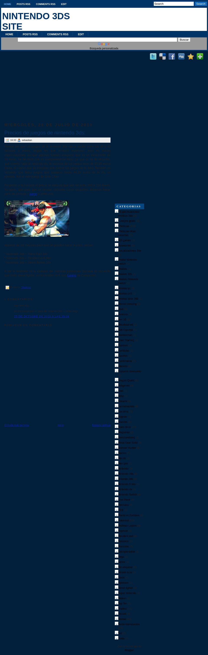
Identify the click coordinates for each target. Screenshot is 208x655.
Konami (122, 401)
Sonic (121, 577)
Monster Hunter (127, 447)
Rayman (123, 530)
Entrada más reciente (16, 425)
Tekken (122, 598)
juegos (71, 275)
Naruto (122, 458)
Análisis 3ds (125, 274)
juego (33, 194)
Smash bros (125, 572)
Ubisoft (122, 613)
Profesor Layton (127, 525)
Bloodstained (125, 324)
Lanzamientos (126, 406)
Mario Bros (124, 427)
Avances (123, 314)
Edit (64, 4)
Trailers (122, 608)
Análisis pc (124, 288)
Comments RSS (45, 4)
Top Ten (122, 603)
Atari (121, 309)
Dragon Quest (126, 380)
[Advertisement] (57, 82)
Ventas (122, 619)
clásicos (122, 366)
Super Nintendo (127, 593)
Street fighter (125, 588)
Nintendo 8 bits (126, 484)
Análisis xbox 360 (128, 298)
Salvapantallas (126, 551)
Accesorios (124, 245)
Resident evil (125, 536)
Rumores (123, 546)
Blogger (129, 650)
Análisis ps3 (125, 293)
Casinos (122, 355)
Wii (120, 633)
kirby (121, 396)
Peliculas (123, 504)
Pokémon (123, 520)
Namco (122, 453)
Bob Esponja (125, 329)
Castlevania (125, 361)
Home (7, 4)
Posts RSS (23, 4)
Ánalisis (122, 268)
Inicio (61, 425)
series (121, 562)
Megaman (124, 432)
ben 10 (122, 319)
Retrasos (123, 541)
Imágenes (124, 385)
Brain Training (126, 340)
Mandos (122, 421)
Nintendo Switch (127, 494)
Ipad (120, 390)
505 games (124, 240)
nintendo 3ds (125, 479)
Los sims (123, 411)
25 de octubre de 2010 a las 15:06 (41, 316)
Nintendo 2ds (125, 473)
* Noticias (26, 287)
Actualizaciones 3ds (129, 250)
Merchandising (126, 437)
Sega (121, 556)
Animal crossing (127, 303)
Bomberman (125, 335)
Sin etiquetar (125, 567)
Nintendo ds (125, 489)
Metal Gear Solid (127, 442)
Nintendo (123, 468)
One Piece (124, 499)
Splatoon (123, 582)
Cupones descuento (129, 371)
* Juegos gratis (126, 220)
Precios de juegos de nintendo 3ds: (45, 133)
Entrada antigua (101, 425)
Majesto (122, 416)
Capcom (123, 345)
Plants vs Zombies (128, 515)
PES (120, 510)
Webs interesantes (129, 624)
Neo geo (123, 463)
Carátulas (123, 350)
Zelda (121, 638)
